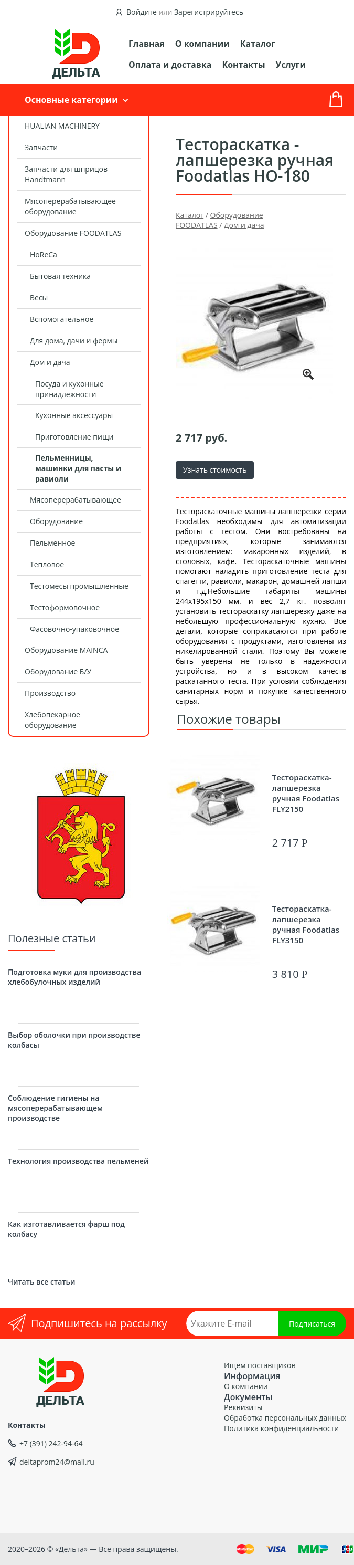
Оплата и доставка (169, 64)
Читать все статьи (41, 1282)
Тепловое (47, 564)
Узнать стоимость (214, 470)
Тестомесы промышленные (79, 586)
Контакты (243, 64)
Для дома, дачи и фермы (74, 341)
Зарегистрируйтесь (208, 12)
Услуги (291, 64)
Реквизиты (243, 1407)
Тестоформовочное (65, 607)
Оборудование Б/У (58, 671)
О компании (202, 43)
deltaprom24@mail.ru (56, 1462)
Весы (39, 297)
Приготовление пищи (74, 437)
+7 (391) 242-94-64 (51, 1443)
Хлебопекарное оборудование (52, 720)
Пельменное (52, 543)
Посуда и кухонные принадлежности (69, 389)
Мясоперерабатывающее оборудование (70, 206)
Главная (146, 43)
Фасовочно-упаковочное (74, 629)
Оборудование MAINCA (66, 650)
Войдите (141, 12)
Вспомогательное (61, 319)
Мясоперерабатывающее (75, 500)
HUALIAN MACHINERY (62, 126)
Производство (50, 693)
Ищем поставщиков (259, 1365)
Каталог (257, 43)
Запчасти (41, 147)
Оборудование (56, 521)
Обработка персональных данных (285, 1418)
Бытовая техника (60, 276)
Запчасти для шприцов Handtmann (66, 174)
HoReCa (43, 254)
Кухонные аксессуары (74, 415)
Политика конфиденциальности (281, 1428)
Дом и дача (50, 362)
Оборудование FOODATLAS (73, 233)
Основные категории (71, 100)
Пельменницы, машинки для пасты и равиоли (78, 468)
